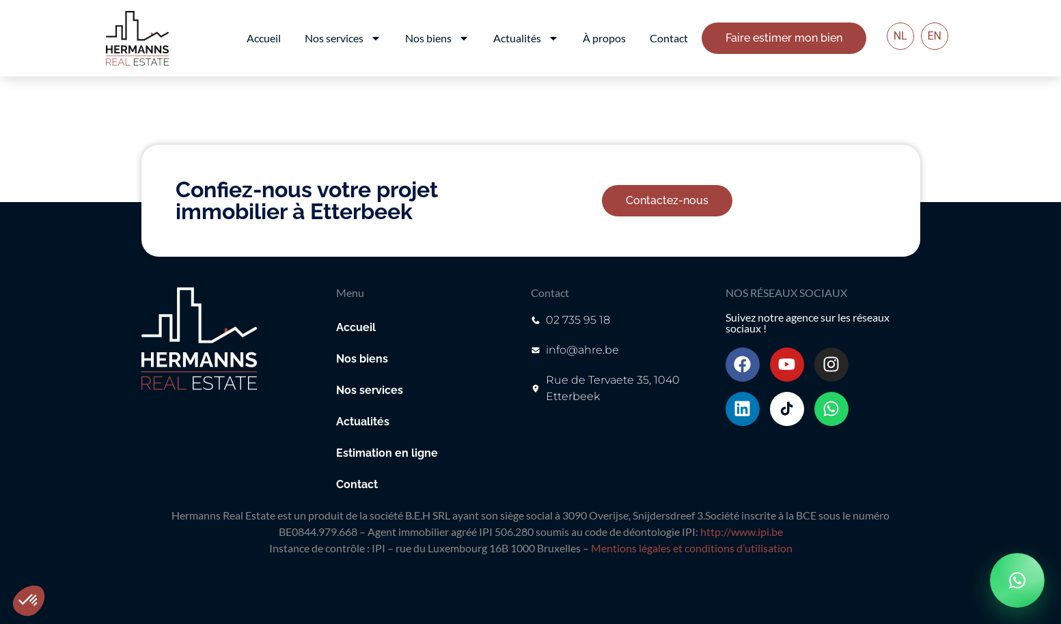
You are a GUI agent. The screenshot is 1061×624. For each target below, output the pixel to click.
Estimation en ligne (387, 452)
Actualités (526, 38)
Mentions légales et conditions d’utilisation (692, 547)
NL (900, 35)
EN (934, 35)
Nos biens (437, 38)
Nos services (343, 38)
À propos (604, 37)
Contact (669, 37)
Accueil (264, 37)
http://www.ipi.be (741, 531)
